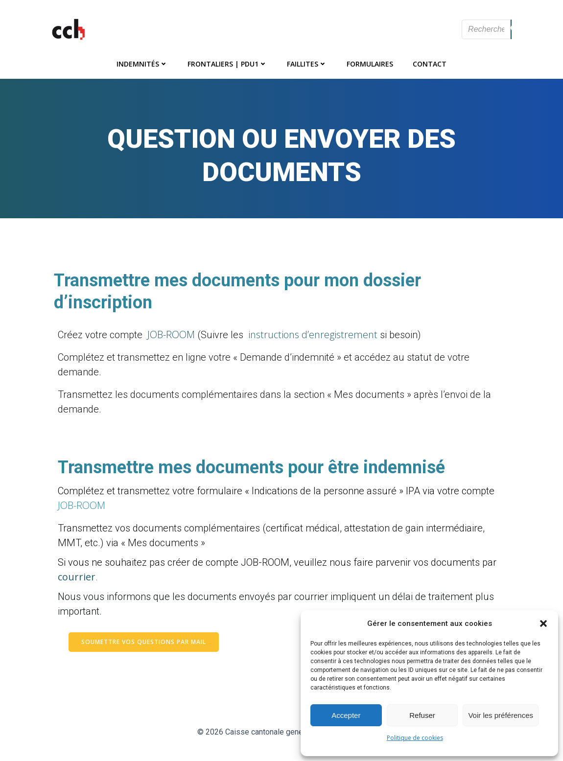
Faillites (307, 64)
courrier (76, 576)
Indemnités (142, 64)
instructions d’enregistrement (312, 334)
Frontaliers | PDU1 (227, 64)
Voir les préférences (500, 715)
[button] (543, 623)
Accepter (345, 715)
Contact (429, 64)
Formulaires (370, 64)
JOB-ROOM (171, 334)
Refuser (422, 715)
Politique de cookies (415, 738)
